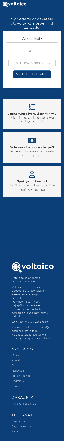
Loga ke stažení (21, 375)
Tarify (15, 431)
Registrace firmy (21, 426)
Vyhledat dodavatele (32, 74)
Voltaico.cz (41, 322)
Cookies (16, 386)
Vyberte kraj (32, 39)
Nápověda (18, 370)
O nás (15, 355)
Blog (15, 365)
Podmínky (18, 381)
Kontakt (17, 360)
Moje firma (18, 421)
